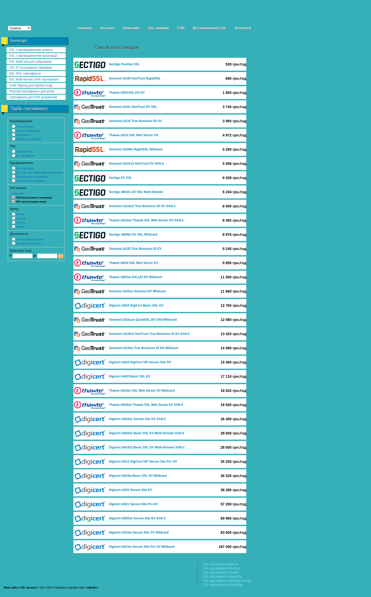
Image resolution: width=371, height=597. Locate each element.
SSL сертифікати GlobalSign (223, 585)
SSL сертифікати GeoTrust (221, 568)
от (10, 255)
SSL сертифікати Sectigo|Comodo (227, 581)
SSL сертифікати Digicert (220, 564)
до (34, 255)
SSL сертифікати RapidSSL (222, 576)
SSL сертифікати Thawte (220, 572)
